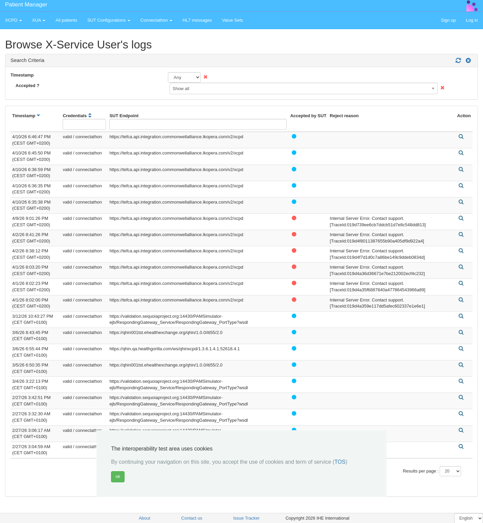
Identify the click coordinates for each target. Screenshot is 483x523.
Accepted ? (27, 85)
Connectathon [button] (156, 20)
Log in (472, 20)
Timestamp (22, 75)
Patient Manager (26, 4)
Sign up (448, 20)
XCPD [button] (13, 20)
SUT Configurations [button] (108, 20)
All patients (66, 20)
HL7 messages (197, 20)
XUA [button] (39, 20)
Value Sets (232, 20)
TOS (340, 462)
